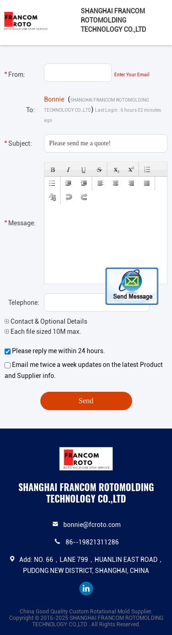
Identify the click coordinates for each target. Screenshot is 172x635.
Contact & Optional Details (46, 321)
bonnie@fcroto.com (92, 524)
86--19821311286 (92, 542)
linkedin (86, 588)
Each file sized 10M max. (43, 331)
